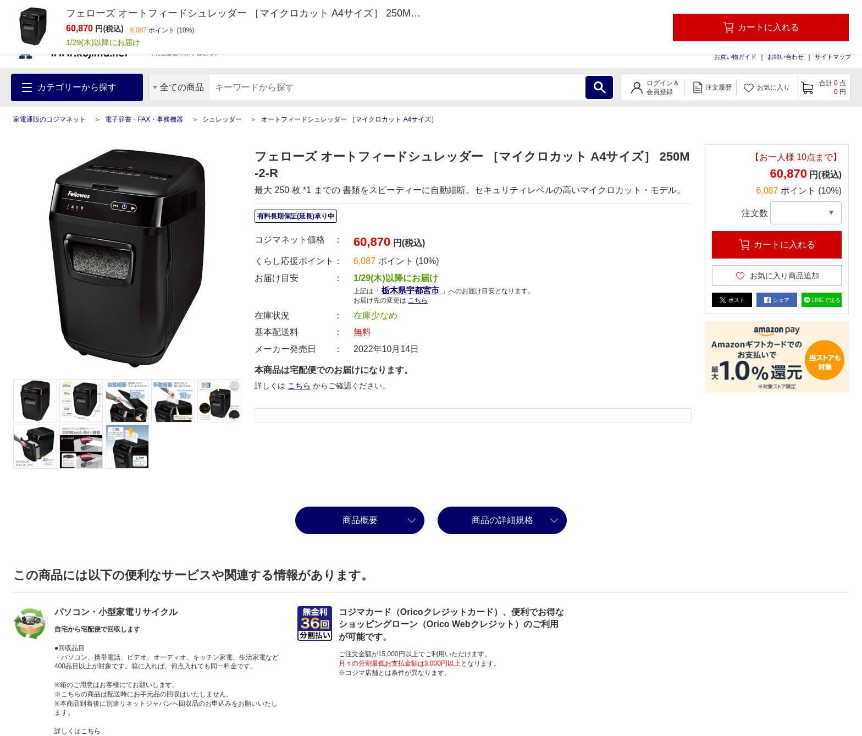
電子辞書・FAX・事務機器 (144, 119)
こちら (418, 300)
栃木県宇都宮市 (411, 290)
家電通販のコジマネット (49, 119)
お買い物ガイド (735, 56)
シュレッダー (222, 119)
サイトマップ (833, 56)
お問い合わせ (785, 56)
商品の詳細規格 (502, 520)
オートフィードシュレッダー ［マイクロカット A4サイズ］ (349, 119)
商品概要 (360, 520)
